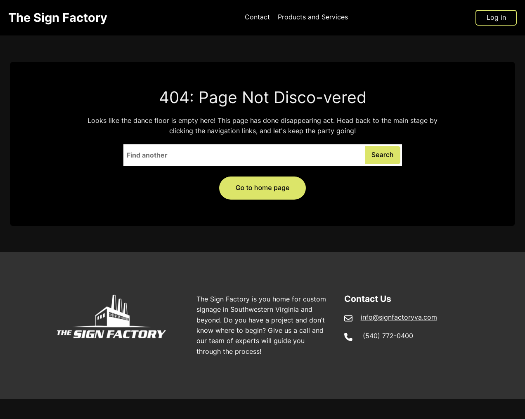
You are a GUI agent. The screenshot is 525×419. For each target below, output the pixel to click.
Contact (257, 17)
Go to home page (263, 188)
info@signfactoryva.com (399, 317)
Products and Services (313, 17)
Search (382, 155)
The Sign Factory (57, 17)
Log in (496, 17)
